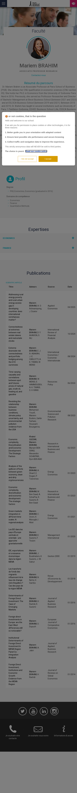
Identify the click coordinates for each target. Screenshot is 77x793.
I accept (48, 159)
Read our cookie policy (36, 151)
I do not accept (27, 159)
